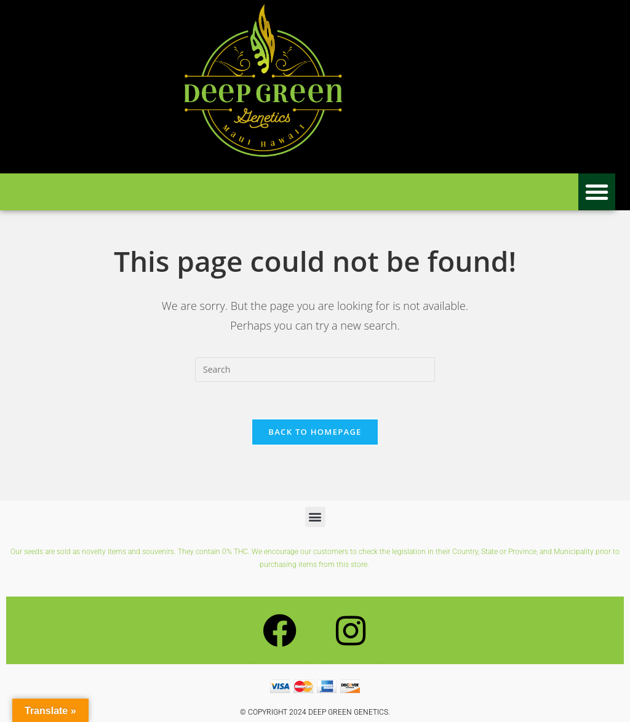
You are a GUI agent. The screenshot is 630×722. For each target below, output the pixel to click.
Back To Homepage (314, 431)
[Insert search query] (315, 369)
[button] (596, 191)
